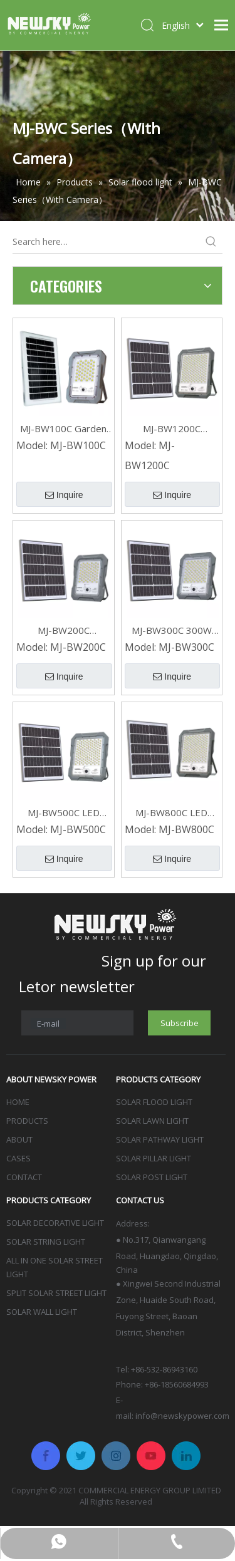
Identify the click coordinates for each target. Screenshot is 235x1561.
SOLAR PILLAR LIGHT (153, 1158)
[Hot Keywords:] (211, 242)
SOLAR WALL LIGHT (41, 1311)
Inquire (64, 495)
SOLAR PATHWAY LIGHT (160, 1139)
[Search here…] (106, 242)
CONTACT (24, 1177)
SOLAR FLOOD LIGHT (154, 1101)
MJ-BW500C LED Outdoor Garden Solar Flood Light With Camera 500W (63, 812)
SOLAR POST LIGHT (151, 1177)
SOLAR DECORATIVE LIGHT (55, 1222)
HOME (17, 1101)
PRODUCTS (27, 1120)
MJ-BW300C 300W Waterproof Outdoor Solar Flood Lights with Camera (172, 630)
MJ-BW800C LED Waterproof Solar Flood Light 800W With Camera (171, 812)
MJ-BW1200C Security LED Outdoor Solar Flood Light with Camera (172, 428)
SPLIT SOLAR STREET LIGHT (56, 1293)
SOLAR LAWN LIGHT (152, 1120)
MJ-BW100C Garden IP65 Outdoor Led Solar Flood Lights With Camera (63, 428)
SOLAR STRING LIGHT (45, 1241)
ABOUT (19, 1139)
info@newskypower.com (182, 1415)
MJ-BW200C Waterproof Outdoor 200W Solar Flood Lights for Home (63, 630)
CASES (18, 1158)
